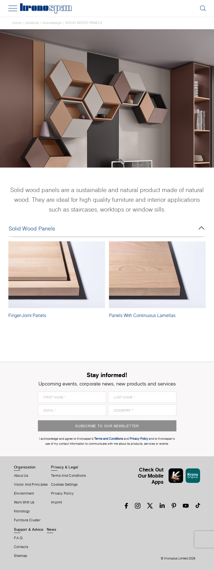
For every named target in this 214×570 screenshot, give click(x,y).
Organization (25, 467)
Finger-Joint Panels (27, 315)
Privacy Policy (62, 493)
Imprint (56, 502)
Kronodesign (52, 22)
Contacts (21, 547)
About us (21, 475)
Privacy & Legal (64, 467)
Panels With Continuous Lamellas (142, 315)
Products (32, 22)
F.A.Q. (18, 538)
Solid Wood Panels (83, 22)
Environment (24, 493)
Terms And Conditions (68, 475)
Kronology (22, 511)
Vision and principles (31, 484)
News (51, 529)
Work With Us (24, 502)
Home (17, 22)
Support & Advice (29, 529)
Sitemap (20, 556)
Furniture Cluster (27, 520)
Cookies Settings (64, 484)
